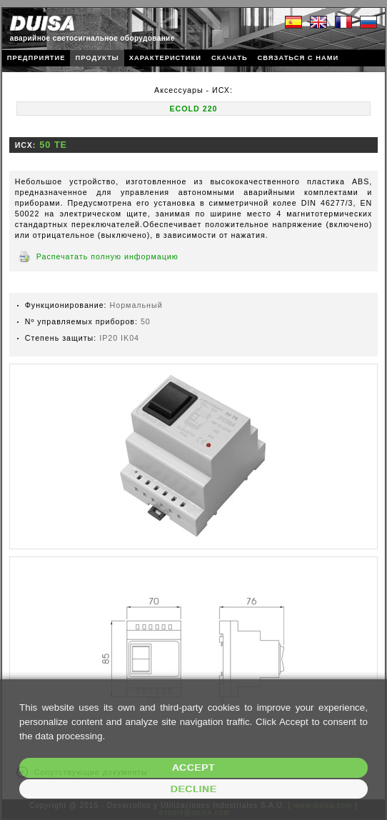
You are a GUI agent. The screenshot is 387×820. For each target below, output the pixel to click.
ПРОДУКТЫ (97, 57)
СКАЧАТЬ (229, 57)
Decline (194, 789)
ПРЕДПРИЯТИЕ (36, 57)
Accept (193, 767)
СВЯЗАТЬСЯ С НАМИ (298, 57)
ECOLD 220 (193, 108)
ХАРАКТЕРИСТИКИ (165, 57)
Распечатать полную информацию (107, 256)
